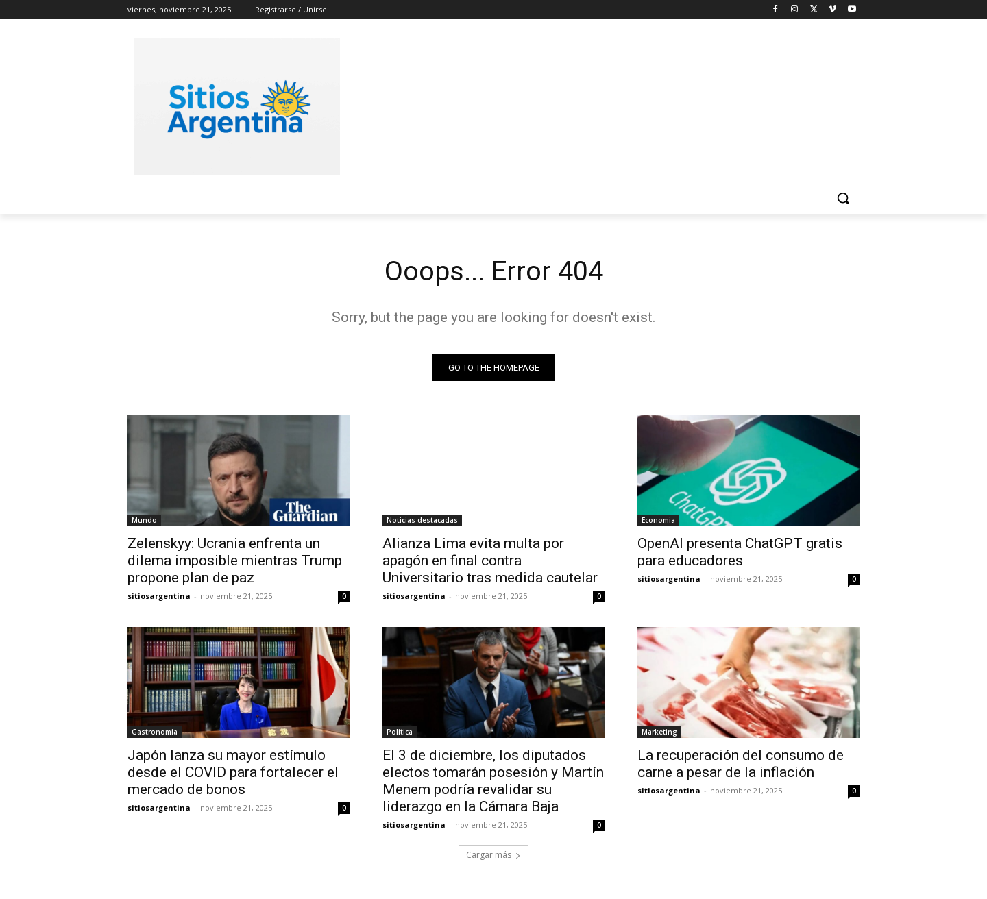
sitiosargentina (159, 596)
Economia (658, 521)
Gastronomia (155, 732)
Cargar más (493, 855)
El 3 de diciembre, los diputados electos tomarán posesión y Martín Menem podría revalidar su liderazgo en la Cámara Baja (493, 781)
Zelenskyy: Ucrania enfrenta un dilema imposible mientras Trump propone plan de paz (234, 561)
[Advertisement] (596, 105)
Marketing (659, 732)
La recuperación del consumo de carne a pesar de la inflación (740, 764)
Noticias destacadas (422, 521)
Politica (400, 732)
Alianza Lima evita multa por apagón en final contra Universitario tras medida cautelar (490, 561)
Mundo (144, 521)
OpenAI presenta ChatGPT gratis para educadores (739, 552)
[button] (843, 198)
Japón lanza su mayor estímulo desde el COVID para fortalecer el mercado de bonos (233, 773)
